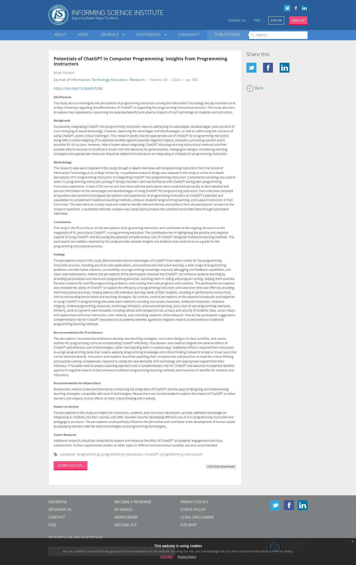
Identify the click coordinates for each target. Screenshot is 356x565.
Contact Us (237, 20)
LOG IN (276, 20)
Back (254, 88)
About (60, 35)
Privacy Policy (194, 502)
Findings (59, 254)
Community (189, 35)
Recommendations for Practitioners (78, 333)
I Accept (166, 557)
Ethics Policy (193, 510)
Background (62, 121)
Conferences (149, 35)
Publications (227, 35)
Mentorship (126, 518)
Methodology (62, 162)
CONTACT (56, 518)
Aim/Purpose (62, 97)
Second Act (125, 525)
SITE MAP (188, 525)
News (83, 35)
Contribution (62, 222)
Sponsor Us (59, 510)
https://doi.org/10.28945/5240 (78, 89)
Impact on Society (66, 407)
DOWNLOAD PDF (70, 465)
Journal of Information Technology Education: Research (99, 80)
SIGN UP (298, 20)
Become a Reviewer (132, 502)
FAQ (257, 20)
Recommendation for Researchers (77, 383)
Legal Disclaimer (197, 518)
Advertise (57, 502)
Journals (111, 35)
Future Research (65, 435)
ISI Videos (123, 510)
